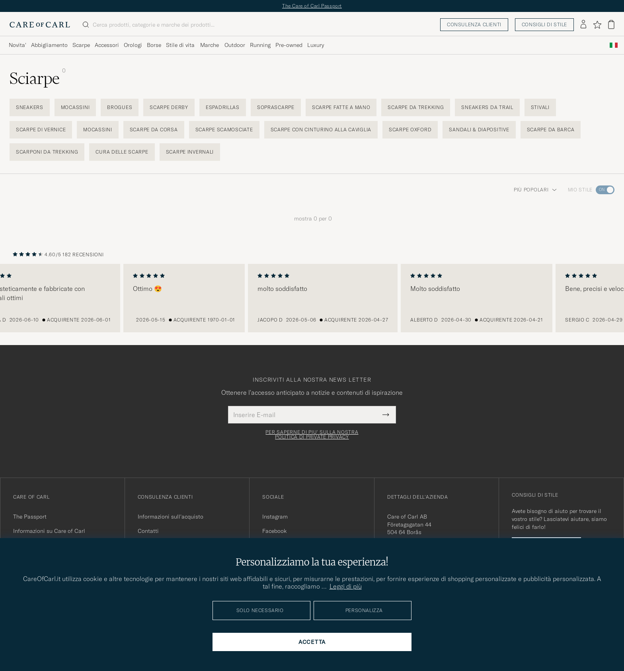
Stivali (540, 107)
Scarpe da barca (551, 130)
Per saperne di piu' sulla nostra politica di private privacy (311, 434)
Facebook (274, 530)
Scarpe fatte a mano (341, 107)
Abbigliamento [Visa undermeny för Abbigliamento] (49, 45)
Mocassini (75, 107)
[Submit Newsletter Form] (386, 414)
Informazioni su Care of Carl (49, 530)
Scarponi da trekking (47, 152)
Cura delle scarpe (122, 152)
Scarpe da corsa (154, 130)
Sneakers (29, 107)
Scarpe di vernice (41, 130)
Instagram (275, 516)
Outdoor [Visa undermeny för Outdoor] (234, 45)
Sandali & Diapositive (479, 130)
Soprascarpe (275, 107)
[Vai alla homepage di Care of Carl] (40, 24)
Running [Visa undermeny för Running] (260, 45)
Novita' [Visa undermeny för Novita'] (17, 45)
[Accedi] (583, 24)
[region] (312, 298)
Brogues (119, 107)
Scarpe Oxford (410, 130)
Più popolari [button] (535, 190)
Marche (209, 45)
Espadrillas (223, 107)
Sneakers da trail (487, 107)
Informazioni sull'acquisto (170, 516)
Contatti (148, 530)
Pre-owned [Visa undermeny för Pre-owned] (288, 45)
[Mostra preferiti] (597, 25)
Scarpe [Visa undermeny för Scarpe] (81, 45)
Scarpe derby (169, 107)
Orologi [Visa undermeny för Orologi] (133, 45)
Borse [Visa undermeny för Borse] (154, 45)
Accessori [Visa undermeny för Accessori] (107, 45)
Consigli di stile (544, 24)
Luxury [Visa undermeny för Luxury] (315, 45)
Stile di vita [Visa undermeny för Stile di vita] (180, 45)
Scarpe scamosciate (224, 130)
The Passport (30, 516)
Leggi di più (346, 586)
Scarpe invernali (190, 152)
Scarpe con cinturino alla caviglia (321, 130)
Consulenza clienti (474, 24)
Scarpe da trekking (416, 107)
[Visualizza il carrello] (611, 24)
